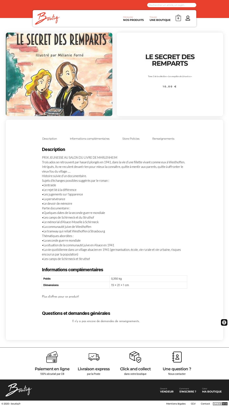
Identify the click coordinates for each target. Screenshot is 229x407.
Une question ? (177, 368)
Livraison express (94, 368)
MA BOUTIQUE (212, 390)
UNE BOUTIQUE (160, 19)
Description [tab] (49, 138)
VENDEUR (167, 390)
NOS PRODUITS (133, 19)
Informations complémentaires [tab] (90, 138)
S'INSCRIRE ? (187, 390)
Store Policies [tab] (130, 138)
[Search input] (171, 5)
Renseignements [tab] (163, 138)
